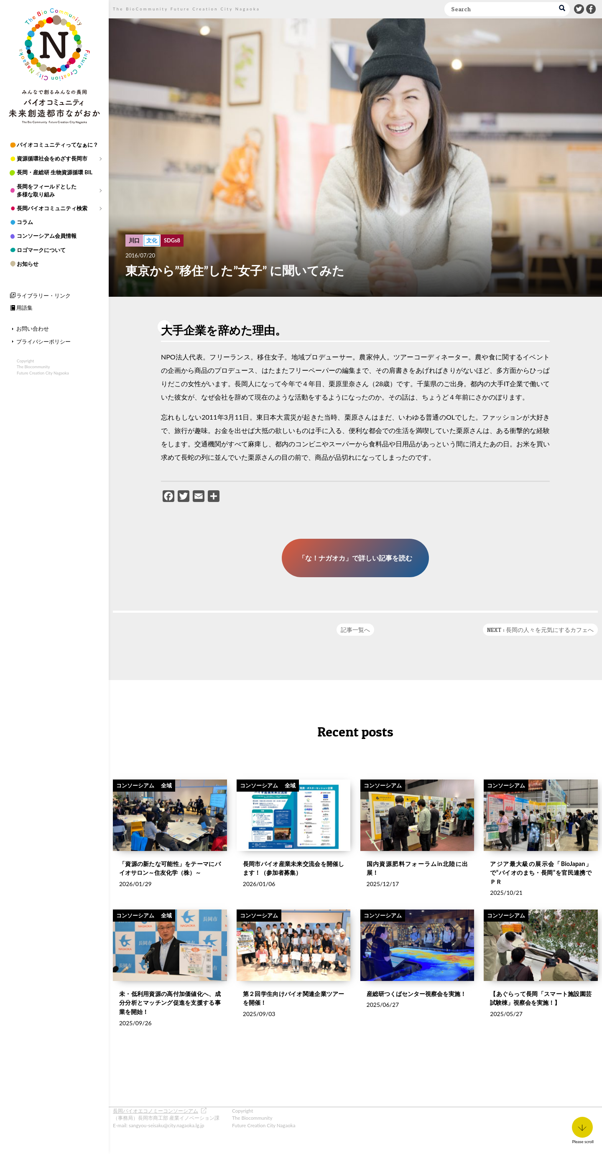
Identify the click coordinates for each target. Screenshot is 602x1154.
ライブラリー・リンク (43, 295)
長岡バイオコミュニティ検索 (52, 208)
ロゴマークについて (41, 250)
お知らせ (27, 263)
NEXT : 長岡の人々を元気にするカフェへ (540, 629)
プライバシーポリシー (43, 341)
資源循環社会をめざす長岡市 (52, 158)
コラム (25, 222)
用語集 (24, 307)
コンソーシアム (135, 803)
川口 (134, 240)
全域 (166, 803)
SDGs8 (172, 240)
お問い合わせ (32, 328)
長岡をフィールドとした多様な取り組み (47, 190)
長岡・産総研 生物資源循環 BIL (54, 172)
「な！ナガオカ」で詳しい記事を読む (355, 558)
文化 (151, 240)
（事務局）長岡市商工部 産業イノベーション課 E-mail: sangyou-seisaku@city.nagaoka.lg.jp (166, 1118)
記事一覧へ (355, 629)
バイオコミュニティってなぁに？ (57, 144)
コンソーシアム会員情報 (47, 235)
